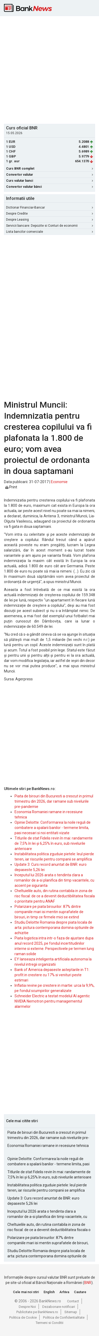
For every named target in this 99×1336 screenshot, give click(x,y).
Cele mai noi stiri (26, 1292)
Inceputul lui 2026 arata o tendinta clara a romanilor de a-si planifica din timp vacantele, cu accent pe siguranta (54, 880)
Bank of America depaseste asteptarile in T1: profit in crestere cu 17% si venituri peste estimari (52, 975)
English (49, 1292)
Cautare (80, 1292)
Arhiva (64, 1292)
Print (11, 487)
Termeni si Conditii (49, 1323)
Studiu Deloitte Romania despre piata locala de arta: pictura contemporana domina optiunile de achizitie (54, 927)
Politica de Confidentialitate (63, 1317)
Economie (59, 482)
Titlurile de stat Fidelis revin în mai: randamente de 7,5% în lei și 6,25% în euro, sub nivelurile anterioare (54, 843)
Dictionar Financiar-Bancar (49, 207)
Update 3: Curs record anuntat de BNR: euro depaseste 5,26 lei (43, 1201)
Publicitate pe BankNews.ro (37, 1312)
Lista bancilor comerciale (49, 232)
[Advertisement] (49, 69)
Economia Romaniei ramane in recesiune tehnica (48, 1145)
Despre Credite (49, 213)
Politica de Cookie (23, 1317)
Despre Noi (27, 1307)
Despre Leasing (49, 219)
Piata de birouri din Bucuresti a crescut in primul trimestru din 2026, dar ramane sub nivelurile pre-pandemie (54, 801)
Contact (73, 1301)
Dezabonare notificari (58, 1307)
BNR (87, 1283)
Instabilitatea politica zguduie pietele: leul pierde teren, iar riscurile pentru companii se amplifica (47, 1187)
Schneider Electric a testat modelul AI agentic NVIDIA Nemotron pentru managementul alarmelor (52, 1001)
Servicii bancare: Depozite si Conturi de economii (49, 225)
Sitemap (70, 1312)
